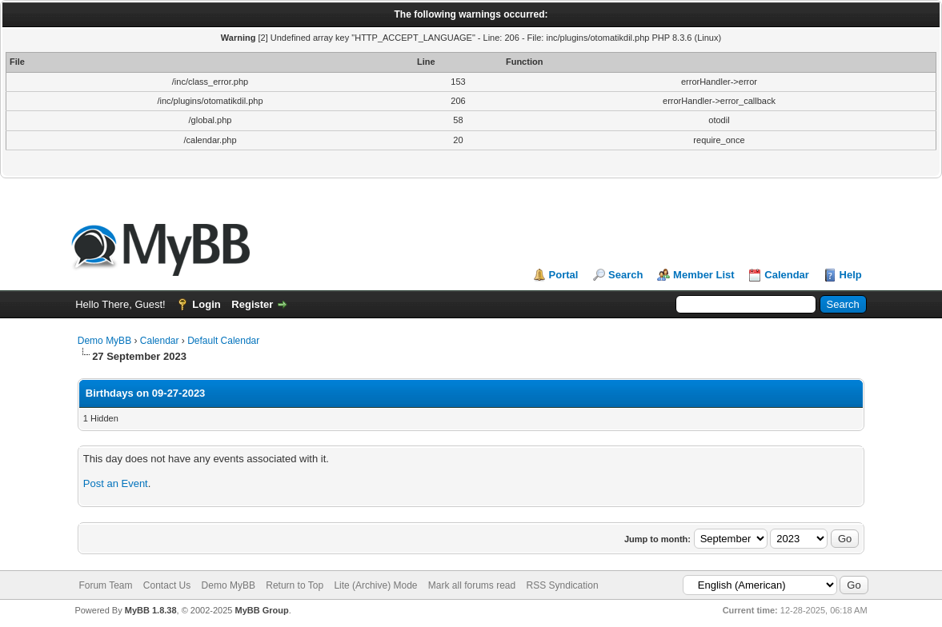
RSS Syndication (563, 585)
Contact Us (166, 585)
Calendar (786, 275)
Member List (704, 275)
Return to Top (294, 585)
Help (851, 275)
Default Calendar (223, 340)
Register (252, 304)
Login (206, 304)
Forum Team (105, 585)
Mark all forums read (471, 585)
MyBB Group (262, 610)
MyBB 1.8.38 (151, 610)
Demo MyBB (104, 340)
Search (625, 275)
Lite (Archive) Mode (375, 585)
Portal (564, 275)
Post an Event (115, 483)
